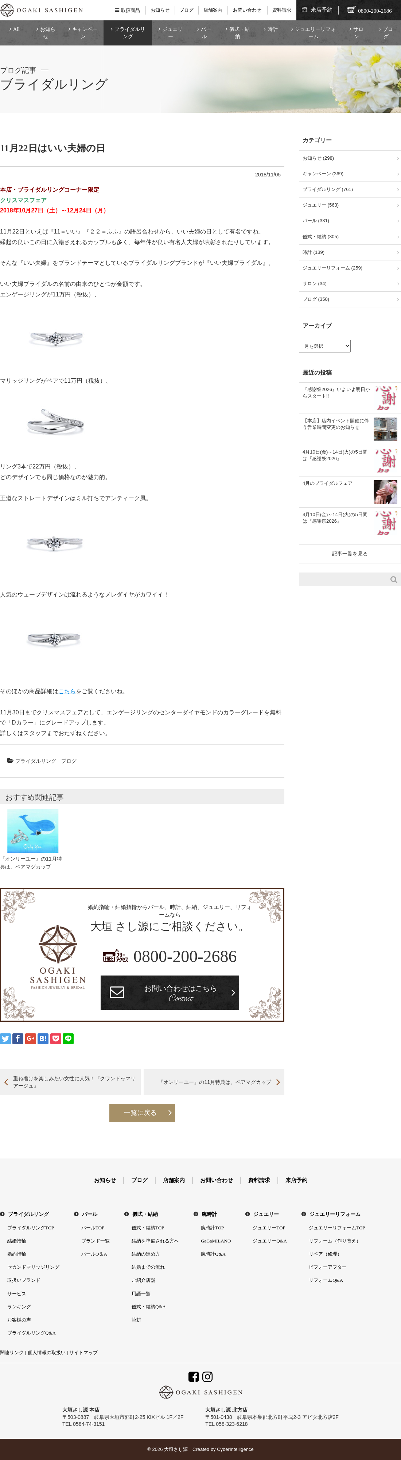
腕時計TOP (212, 1227)
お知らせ (160, 10)
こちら (67, 691)
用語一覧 (141, 1293)
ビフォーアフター (328, 1267)
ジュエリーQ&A (270, 1241)
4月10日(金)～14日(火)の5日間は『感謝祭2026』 (335, 455)
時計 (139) (313, 252)
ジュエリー (172, 33)
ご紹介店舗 (143, 1280)
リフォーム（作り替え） (335, 1241)
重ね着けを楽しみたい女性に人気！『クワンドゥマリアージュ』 (74, 1082)
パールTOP (92, 1227)
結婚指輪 (16, 1241)
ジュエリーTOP (269, 1227)
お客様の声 (19, 1320)
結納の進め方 (146, 1254)
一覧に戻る (140, 1112)
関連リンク (12, 1352)
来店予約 (321, 10)
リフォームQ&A (326, 1280)
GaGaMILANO (216, 1241)
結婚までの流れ (148, 1267)
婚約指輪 (16, 1254)
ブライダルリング (129, 33)
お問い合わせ (247, 10)
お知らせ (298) (318, 158)
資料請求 (281, 10)
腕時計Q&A (213, 1254)
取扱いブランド (23, 1280)
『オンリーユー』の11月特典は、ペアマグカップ (214, 1082)
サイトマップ (83, 1352)
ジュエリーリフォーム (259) (332, 268)
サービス (16, 1293)
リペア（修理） (325, 1254)
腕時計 (209, 1214)
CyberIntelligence (235, 1449)
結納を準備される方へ (155, 1241)
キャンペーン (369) (323, 173)
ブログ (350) (316, 299)
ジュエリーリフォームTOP (337, 1227)
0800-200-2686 (185, 956)
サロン (358, 33)
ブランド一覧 (95, 1241)
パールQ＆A (94, 1254)
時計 (273, 29)
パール (206, 33)
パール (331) (316, 220)
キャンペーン (85, 33)
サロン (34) (315, 283)
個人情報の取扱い (47, 1352)
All (16, 29)
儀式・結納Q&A (149, 1306)
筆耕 (136, 1320)
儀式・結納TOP (148, 1227)
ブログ (186, 10)
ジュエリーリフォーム (315, 33)
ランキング (19, 1306)
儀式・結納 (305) (321, 236)
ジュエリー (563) (321, 205)
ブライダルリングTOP (30, 1227)
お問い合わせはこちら (180, 994)
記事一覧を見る (350, 554)
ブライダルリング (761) (328, 189)
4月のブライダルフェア (328, 483)
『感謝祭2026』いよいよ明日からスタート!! (336, 393)
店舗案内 (212, 10)
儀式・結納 (239, 33)
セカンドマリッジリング (33, 1267)
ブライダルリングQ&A (31, 1333)
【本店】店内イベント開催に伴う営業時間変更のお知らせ (336, 424)
